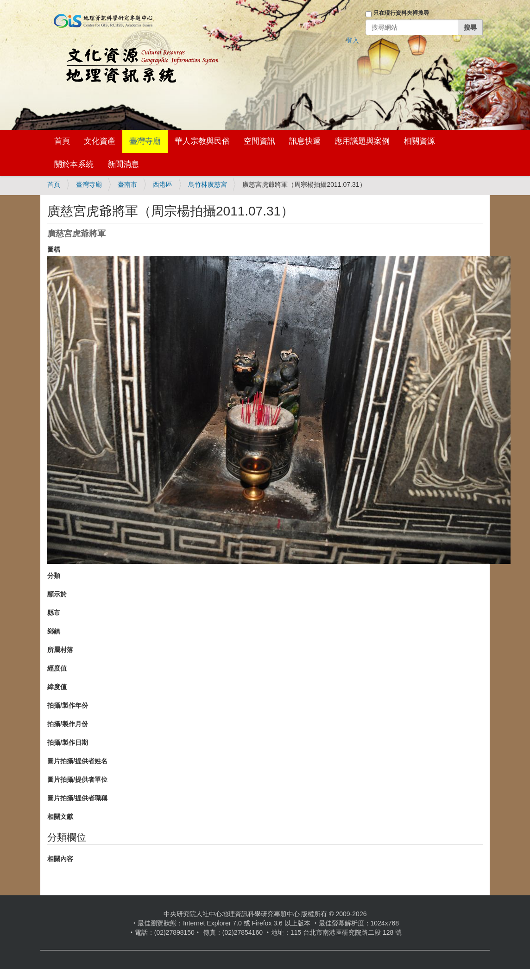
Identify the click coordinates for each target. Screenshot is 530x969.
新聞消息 (123, 164)
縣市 (53, 612)
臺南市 (127, 184)
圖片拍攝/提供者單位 (77, 779)
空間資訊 (259, 141)
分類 (53, 575)
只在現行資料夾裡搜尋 (401, 13)
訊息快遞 (305, 141)
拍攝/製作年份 (67, 705)
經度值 (57, 668)
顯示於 (57, 594)
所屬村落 (60, 649)
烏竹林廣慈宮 (207, 184)
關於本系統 (74, 164)
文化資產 (99, 141)
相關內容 (60, 858)
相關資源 (419, 141)
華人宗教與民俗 (202, 141)
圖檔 (53, 249)
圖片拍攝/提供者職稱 (77, 798)
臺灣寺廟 (145, 141)
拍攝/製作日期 (67, 742)
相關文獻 (60, 816)
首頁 (62, 141)
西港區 (162, 184)
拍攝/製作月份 (67, 724)
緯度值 (57, 686)
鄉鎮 (53, 631)
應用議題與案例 (362, 141)
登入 (352, 40)
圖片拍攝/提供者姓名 (77, 761)
